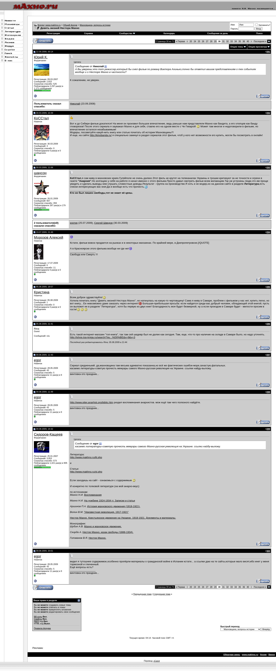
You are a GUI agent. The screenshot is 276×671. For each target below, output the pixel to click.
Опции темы (236, 47)
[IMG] (36, 621)
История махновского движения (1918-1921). (113, 506)
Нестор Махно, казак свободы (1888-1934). (108, 532)
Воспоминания (93, 494)
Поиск (259, 33)
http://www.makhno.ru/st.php (86, 471)
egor (37, 360)
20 (191, 41)
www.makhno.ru (250, 654)
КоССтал (41, 118)
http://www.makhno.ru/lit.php (86, 457)
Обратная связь (231, 654)
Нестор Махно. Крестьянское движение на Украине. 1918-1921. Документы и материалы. (123, 517)
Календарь (169, 33)
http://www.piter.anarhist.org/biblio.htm (91, 402)
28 (211, 41)
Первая (180, 41)
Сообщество (127, 33)
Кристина (41, 292)
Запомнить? (262, 25)
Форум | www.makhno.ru (49, 25)
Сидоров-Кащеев (48, 434)
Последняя (260, 41)
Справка (88, 33)
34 (235, 41)
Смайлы (38, 619)
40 (248, 41)
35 (239, 41)
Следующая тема (161, 594)
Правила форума (42, 628)
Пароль (234, 29)
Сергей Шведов (103, 222)
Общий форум (70, 25)
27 (207, 41)
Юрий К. (41, 57)
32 (227, 41)
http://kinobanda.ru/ (101, 135)
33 (231, 41)
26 (203, 41)
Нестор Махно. (97, 537)
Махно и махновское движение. (103, 526)
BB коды (38, 616)
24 (195, 41)
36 (244, 41)
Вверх (272, 654)
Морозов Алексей (48, 237)
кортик (74, 222)
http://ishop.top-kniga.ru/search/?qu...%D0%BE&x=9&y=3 (102, 337)
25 (199, 41)
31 (223, 41)
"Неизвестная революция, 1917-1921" (106, 512)
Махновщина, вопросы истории (95, 25)
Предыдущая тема (142, 594)
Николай (75, 103)
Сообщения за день (217, 33)
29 (215, 41)
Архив (263, 654)
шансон (40, 173)
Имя (233, 25)
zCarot (157, 661)
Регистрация (53, 33)
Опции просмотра (257, 47)
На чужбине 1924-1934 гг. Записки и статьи (109, 500)
